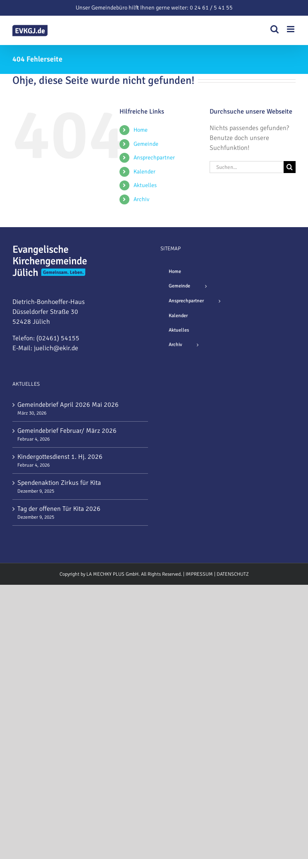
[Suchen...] (247, 167)
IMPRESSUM (199, 574)
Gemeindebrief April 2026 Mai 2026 (68, 405)
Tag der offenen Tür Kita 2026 (58, 509)
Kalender (144, 171)
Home (141, 129)
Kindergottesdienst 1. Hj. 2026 (60, 457)
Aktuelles (145, 185)
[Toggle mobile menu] (291, 29)
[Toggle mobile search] (274, 29)
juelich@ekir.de (56, 348)
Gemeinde (146, 143)
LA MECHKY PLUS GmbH (112, 574)
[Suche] (290, 167)
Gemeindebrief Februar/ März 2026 (67, 431)
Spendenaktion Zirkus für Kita (59, 483)
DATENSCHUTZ (233, 574)
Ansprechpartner (154, 157)
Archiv (141, 199)
